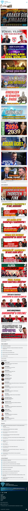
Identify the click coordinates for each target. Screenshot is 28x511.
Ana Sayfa (2, 494)
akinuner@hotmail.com (4, 504)
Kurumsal (2, 499)
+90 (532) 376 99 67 (4, 502)
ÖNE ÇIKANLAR (3, 496)
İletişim (2, 500)
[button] (2, 25)
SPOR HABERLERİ (3, 497)
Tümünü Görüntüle (3, 182)
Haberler (2, 495)
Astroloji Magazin (3, 498)
